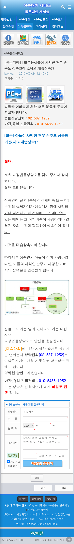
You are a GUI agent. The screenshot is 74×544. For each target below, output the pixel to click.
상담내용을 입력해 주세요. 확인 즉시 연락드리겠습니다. (45, 443)
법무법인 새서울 (37, 11)
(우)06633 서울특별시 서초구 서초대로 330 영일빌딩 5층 (37, 514)
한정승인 (8, 26)
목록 (36, 478)
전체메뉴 (57, 26)
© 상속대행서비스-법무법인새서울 (49, 505)
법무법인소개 (8, 20)
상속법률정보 (41, 20)
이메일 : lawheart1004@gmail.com (37, 524)
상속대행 (24, 19)
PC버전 (50, 499)
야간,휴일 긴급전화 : (33, 123)
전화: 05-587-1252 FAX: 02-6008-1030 (37, 519)
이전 (43, 487)
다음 (64, 487)
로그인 (23, 499)
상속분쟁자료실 (25, 27)
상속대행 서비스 (37, 5)
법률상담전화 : (26, 118)
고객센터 (41, 26)
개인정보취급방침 (38, 509)
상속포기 (58, 19)
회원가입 (36, 499)
